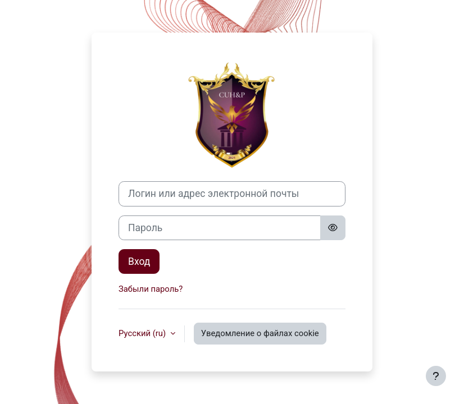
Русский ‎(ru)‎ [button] (143, 333)
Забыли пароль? (151, 289)
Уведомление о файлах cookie (260, 333)
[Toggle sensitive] (332, 227)
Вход (139, 261)
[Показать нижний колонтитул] (436, 376)
